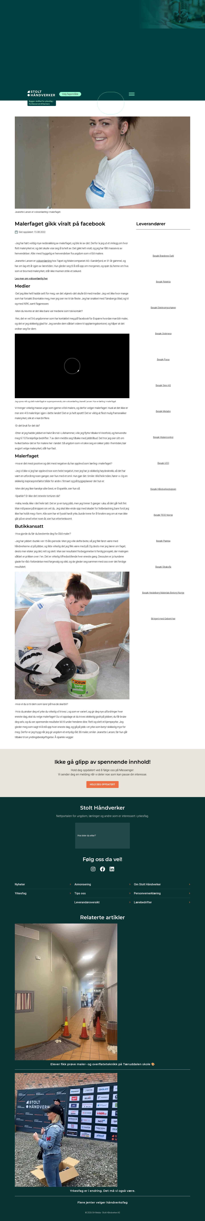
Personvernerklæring (147, 893)
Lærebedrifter (143, 902)
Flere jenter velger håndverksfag (102, 1202)
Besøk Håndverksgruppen (163, 489)
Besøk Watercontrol (163, 437)
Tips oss (80, 893)
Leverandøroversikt (87, 902)
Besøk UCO (163, 463)
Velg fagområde (70, 94)
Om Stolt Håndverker (147, 884)
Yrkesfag (20, 893)
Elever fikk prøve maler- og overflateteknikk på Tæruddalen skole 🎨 (102, 1064)
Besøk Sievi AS (163, 385)
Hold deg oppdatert (102, 784)
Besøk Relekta (163, 281)
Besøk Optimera (163, 333)
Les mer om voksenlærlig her (31, 278)
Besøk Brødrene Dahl (163, 255)
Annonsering (82, 884)
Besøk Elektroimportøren (163, 307)
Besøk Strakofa (163, 566)
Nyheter (20, 884)
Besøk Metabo (163, 411)
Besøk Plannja (163, 541)
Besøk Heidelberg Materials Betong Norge (163, 592)
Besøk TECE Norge (163, 515)
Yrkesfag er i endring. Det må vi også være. (102, 1191)
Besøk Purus (163, 359)
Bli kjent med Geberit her (163, 618)
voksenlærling (44, 260)
